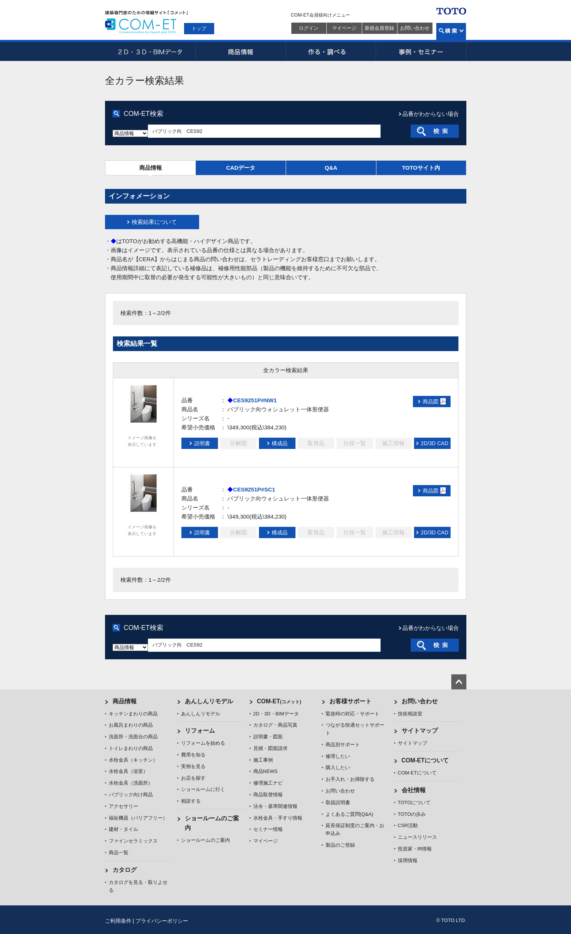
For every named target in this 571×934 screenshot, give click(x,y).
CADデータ (241, 167)
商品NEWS (265, 771)
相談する (191, 801)
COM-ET (279, 701)
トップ (199, 28)
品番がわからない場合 (430, 114)
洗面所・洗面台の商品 (133, 736)
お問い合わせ (414, 28)
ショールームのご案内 (205, 840)
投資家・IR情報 (415, 849)
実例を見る (193, 766)
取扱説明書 (338, 802)
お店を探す (193, 778)
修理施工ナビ (268, 783)
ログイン (308, 28)
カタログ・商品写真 (275, 725)
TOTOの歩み (412, 814)
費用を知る (193, 755)
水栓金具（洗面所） (131, 783)
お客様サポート (350, 701)
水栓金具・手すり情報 (277, 818)
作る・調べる (331, 51)
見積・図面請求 (270, 748)
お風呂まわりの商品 (131, 725)
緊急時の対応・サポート (352, 713)
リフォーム (200, 730)
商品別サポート (343, 744)
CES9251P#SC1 (254, 489)
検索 (451, 31)
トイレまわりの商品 (131, 748)
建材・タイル (123, 829)
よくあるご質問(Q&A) (349, 814)
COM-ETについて (425, 760)
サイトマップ (420, 730)
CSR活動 (408, 825)
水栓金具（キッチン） (133, 760)
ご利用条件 (118, 921)
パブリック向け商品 (131, 794)
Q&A (331, 167)
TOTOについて (414, 802)
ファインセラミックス (133, 841)
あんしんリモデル (209, 701)
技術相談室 (410, 713)
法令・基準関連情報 (275, 806)
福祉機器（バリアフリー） (138, 818)
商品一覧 (118, 852)
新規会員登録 (379, 28)
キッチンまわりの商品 (133, 713)
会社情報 (414, 790)
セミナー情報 (268, 829)
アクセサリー (123, 806)
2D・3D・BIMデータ (150, 51)
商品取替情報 (268, 794)
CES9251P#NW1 (255, 400)
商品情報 (240, 51)
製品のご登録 (340, 845)
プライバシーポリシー (162, 921)
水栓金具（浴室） (128, 771)
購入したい (338, 767)
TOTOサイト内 (421, 167)
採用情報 (407, 860)
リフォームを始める (203, 743)
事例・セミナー (421, 51)
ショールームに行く (203, 789)
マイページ (344, 28)
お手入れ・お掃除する (350, 779)
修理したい (338, 756)
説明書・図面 (268, 736)
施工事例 (263, 760)
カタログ (125, 870)
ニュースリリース (417, 837)
